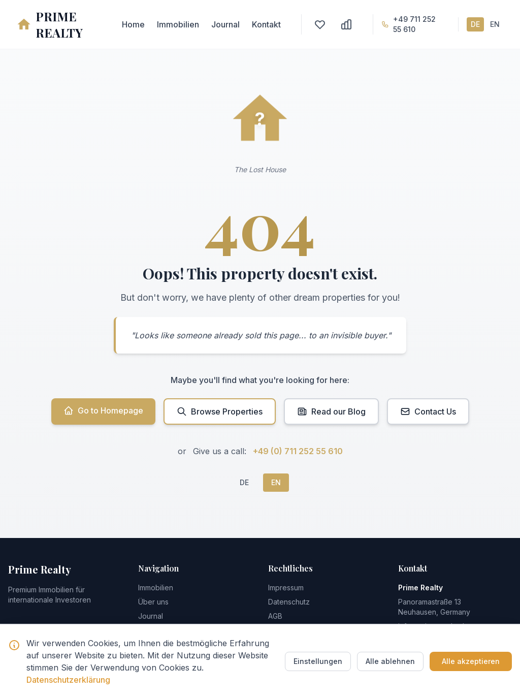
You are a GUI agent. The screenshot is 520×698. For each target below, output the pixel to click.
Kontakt (266, 24)
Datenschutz (289, 601)
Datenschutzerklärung (68, 680)
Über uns (153, 601)
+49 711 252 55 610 (414, 24)
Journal (225, 24)
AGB (275, 616)
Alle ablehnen (390, 661)
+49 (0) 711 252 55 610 (298, 451)
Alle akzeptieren (471, 661)
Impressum (286, 587)
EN (495, 24)
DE (475, 24)
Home (133, 24)
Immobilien (178, 24)
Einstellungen (318, 661)
